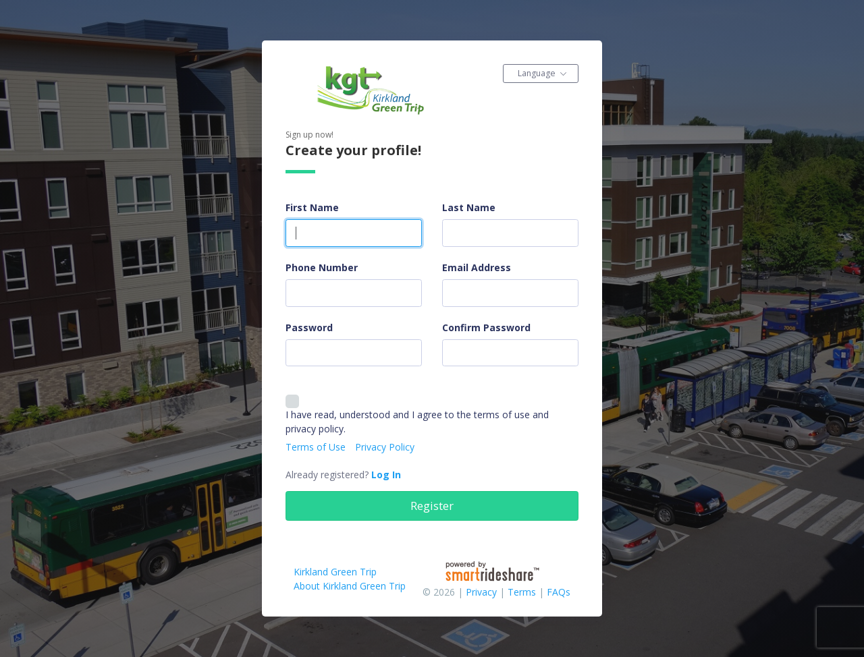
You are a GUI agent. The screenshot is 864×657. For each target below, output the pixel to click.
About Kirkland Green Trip (350, 585)
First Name (312, 207)
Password (309, 327)
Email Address (476, 267)
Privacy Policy (384, 446)
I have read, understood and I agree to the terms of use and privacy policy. (417, 421)
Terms (522, 591)
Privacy (481, 591)
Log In (386, 474)
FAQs (558, 591)
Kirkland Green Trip (335, 571)
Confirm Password (486, 327)
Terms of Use (316, 446)
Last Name (468, 207)
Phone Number (322, 267)
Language (537, 73)
